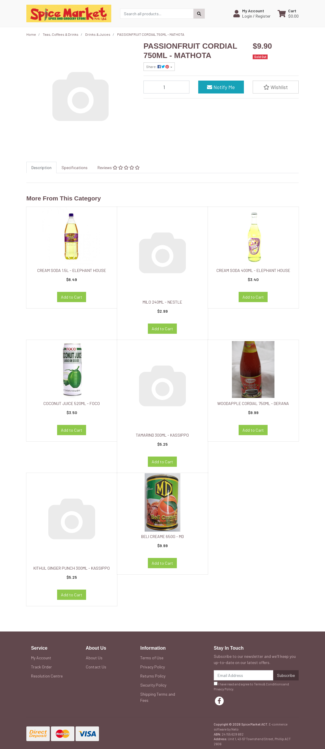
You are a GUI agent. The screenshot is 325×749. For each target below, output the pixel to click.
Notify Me (221, 87)
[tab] (41, 167)
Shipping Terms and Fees (157, 697)
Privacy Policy (152, 666)
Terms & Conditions (268, 684)
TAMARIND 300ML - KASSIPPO (162, 435)
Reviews (119, 167)
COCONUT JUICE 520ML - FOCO (71, 403)
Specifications (74, 167)
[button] (252, 13)
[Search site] (199, 13)
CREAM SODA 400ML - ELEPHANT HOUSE (253, 270)
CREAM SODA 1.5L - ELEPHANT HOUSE (71, 270)
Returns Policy (152, 675)
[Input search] (157, 13)
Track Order (41, 666)
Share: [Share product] (158, 66)
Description (41, 167)
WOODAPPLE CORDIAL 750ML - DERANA (253, 403)
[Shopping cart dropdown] (288, 13)
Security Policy (153, 684)
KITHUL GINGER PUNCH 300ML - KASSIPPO (71, 568)
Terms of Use (151, 657)
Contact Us (96, 666)
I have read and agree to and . (251, 686)
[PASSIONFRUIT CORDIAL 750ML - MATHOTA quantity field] (166, 87)
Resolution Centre (47, 675)
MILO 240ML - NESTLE (162, 301)
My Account (41, 657)
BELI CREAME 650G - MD (162, 536)
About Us (94, 657)
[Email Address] (243, 675)
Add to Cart (71, 297)
